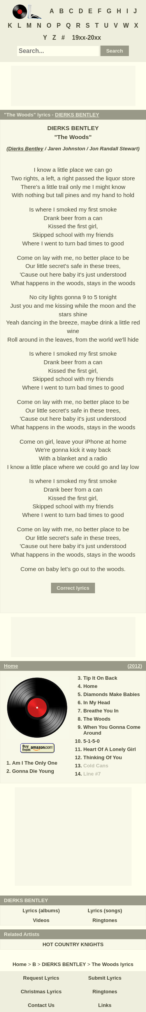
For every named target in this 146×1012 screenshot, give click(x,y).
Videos (41, 920)
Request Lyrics (41, 978)
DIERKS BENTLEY (77, 115)
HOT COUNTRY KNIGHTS (73, 944)
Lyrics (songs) (105, 910)
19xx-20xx (86, 37)
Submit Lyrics (104, 978)
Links (104, 1005)
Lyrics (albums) (41, 910)
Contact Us (41, 1005)
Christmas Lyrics (41, 991)
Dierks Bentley (25, 149)
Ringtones (105, 920)
